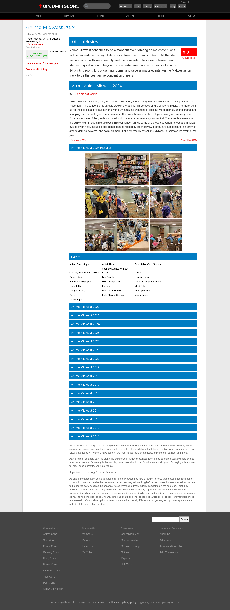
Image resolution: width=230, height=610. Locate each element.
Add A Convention (53, 588)
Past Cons (49, 582)
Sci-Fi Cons (49, 540)
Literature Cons (52, 570)
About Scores (188, 58)
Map (38, 15)
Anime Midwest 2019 (85, 367)
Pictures (100, 15)
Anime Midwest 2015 (85, 402)
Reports (125, 558)
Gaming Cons (51, 552)
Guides (125, 552)
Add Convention (169, 552)
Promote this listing (36, 69)
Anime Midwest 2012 (85, 428)
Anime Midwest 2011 (85, 436)
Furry (172, 6)
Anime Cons (125, 6)
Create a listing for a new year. (42, 63)
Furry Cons (49, 558)
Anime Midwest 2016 (85, 393)
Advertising (166, 540)
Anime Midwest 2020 (85, 358)
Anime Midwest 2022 (85, 341)
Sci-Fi (137, 6)
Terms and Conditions (172, 546)
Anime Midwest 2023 (85, 333)
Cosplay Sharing (130, 546)
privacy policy (129, 602)
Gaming (147, 6)
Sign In (185, 2)
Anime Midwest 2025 (85, 315)
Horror (182, 6)
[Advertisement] (46, 97)
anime (80, 94)
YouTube (87, 552)
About (191, 15)
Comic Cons (160, 6)
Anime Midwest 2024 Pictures (91, 147)
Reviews (69, 15)
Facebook (87, 546)
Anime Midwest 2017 (85, 384)
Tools (161, 15)
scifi (87, 94)
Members (87, 534)
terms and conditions (106, 602)
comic (93, 94)
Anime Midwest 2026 (85, 307)
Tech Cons (49, 576)
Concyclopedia (129, 540)
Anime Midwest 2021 (85, 350)
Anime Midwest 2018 (85, 376)
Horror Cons (50, 564)
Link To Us (127, 564)
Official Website (34, 44)
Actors (130, 15)
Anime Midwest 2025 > (189, 140)
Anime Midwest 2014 (85, 410)
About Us (165, 534)
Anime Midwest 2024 (85, 324)
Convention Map (130, 534)
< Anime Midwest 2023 (77, 140)
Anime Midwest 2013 (85, 419)
